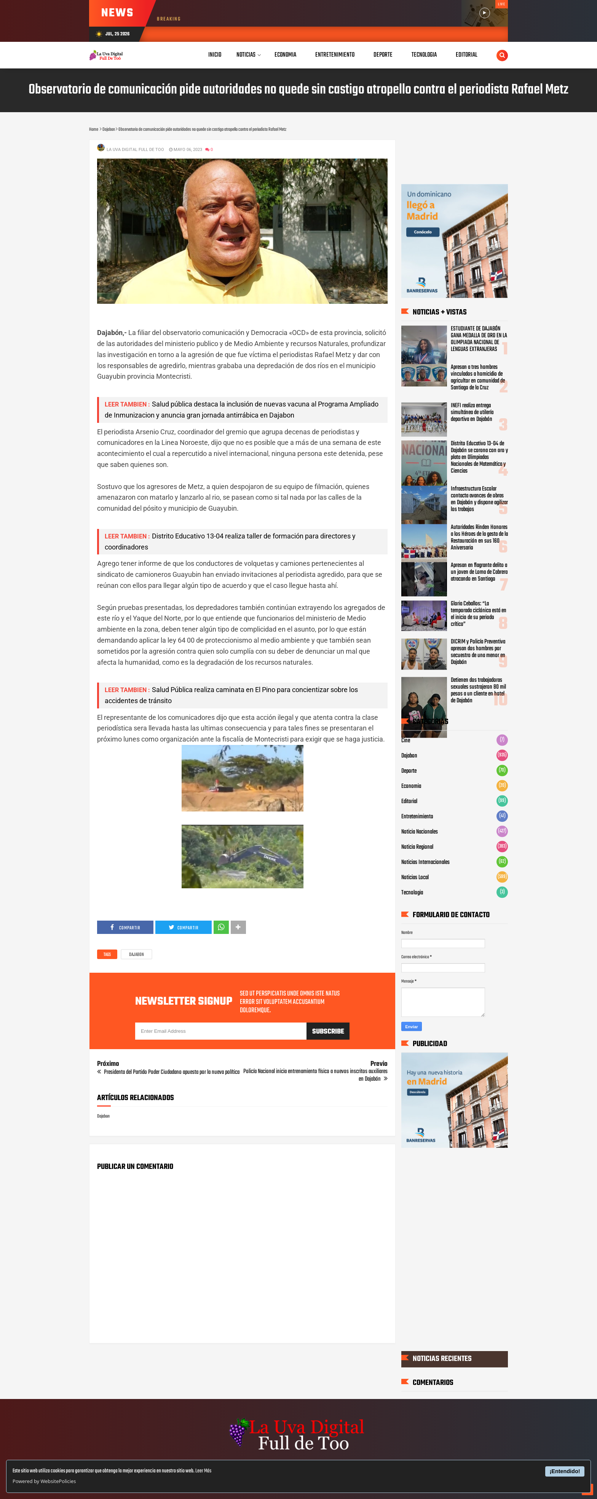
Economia (411, 787)
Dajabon (136, 955)
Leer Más (203, 1471)
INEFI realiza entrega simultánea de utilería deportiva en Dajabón (472, 412)
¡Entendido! (565, 1471)
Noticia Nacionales (419, 832)
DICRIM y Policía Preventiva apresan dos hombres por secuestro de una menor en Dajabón (478, 652)
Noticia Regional (417, 848)
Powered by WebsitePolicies (44, 1481)
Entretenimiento (417, 817)
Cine (405, 741)
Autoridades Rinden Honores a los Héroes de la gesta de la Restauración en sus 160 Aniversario (479, 537)
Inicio (214, 55)
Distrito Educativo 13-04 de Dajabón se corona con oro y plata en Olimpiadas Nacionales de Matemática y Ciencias (479, 457)
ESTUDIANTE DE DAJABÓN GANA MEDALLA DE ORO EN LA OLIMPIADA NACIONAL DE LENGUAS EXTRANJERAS (479, 339)
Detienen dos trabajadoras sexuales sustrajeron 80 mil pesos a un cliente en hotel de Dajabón (478, 690)
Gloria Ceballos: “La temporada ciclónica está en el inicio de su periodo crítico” (478, 614)
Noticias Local (415, 878)
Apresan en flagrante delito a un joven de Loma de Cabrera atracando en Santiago (479, 572)
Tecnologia (412, 893)
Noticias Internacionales (425, 863)
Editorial (409, 802)
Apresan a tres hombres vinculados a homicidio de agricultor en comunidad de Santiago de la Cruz (478, 377)
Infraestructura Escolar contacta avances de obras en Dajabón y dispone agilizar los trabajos (479, 499)
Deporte (409, 771)
